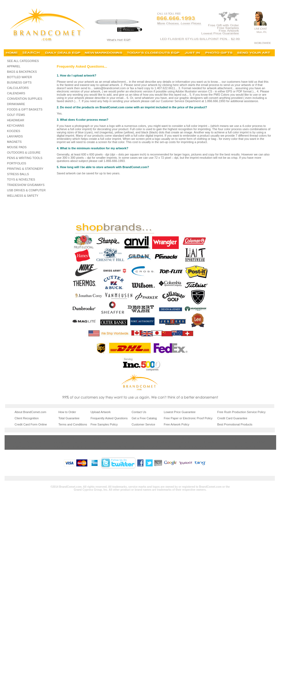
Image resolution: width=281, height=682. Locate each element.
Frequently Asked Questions (109, 418)
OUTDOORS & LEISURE (23, 152)
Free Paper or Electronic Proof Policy (188, 418)
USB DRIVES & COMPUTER (26, 190)
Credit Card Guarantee (232, 418)
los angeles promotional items (112, 442)
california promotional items (197, 437)
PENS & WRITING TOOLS (24, 158)
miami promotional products (70, 442)
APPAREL (13, 66)
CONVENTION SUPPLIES (24, 98)
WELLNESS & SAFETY (22, 195)
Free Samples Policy (104, 424)
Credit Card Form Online (31, 424)
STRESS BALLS (18, 174)
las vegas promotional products (25, 442)
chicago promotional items (249, 437)
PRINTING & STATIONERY (25, 168)
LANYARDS (15, 136)
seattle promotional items (153, 446)
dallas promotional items (248, 446)
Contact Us (139, 412)
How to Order (67, 412)
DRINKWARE (16, 104)
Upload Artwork (101, 412)
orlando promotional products (24, 446)
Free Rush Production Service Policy (241, 412)
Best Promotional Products (234, 424)
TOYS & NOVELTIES (21, 179)
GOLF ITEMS (16, 114)
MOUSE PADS (17, 147)
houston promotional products (156, 442)
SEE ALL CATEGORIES (23, 61)
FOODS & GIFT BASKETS (24, 109)
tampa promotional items (195, 446)
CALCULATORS (18, 87)
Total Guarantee (68, 418)
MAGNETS (14, 141)
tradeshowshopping (18, 437)
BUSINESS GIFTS (19, 82)
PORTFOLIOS (16, 163)
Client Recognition (27, 418)
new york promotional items (250, 442)
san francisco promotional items (114, 446)
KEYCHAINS (15, 125)
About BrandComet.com (30, 412)
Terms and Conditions (72, 424)
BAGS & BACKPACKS (22, 71)
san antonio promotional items (199, 442)
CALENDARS (16, 93)
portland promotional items (69, 446)
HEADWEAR (15, 120)
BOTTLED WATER (19, 77)
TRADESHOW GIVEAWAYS (25, 184)
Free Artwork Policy (176, 424)
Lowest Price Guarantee (180, 412)
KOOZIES (13, 131)
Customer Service (143, 424)
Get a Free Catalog (144, 418)
